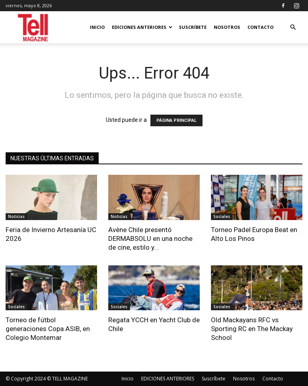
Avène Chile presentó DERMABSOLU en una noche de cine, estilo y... (150, 238)
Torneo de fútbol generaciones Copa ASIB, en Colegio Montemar (48, 329)
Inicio (97, 27)
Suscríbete (193, 27)
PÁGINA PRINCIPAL (176, 120)
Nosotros (227, 27)
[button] (292, 27)
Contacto (260, 27)
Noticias (16, 216)
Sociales (221, 216)
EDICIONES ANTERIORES (142, 27)
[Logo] (33, 27)
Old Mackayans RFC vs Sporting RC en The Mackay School (252, 329)
